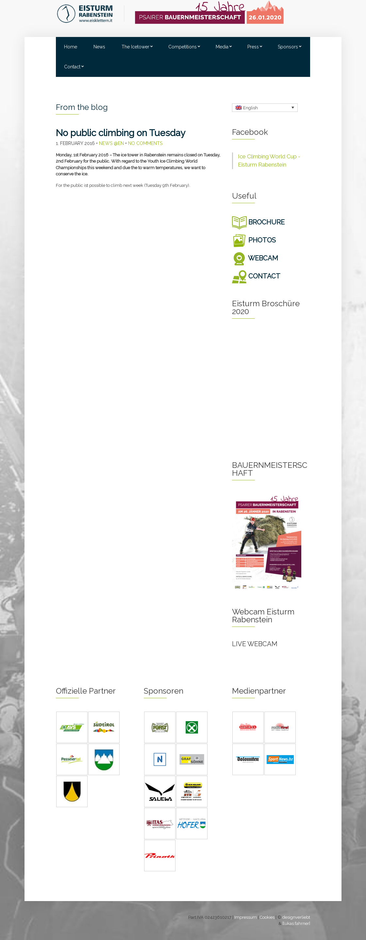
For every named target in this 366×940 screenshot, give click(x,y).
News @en (111, 143)
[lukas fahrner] (296, 923)
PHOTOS (254, 240)
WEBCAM (255, 258)
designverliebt (296, 917)
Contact (72, 66)
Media (222, 46)
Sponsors (288, 46)
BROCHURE (258, 222)
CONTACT (256, 276)
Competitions (182, 46)
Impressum (245, 917)
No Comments (145, 143)
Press (253, 46)
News (99, 46)
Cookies (267, 917)
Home (70, 46)
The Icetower (135, 46)
